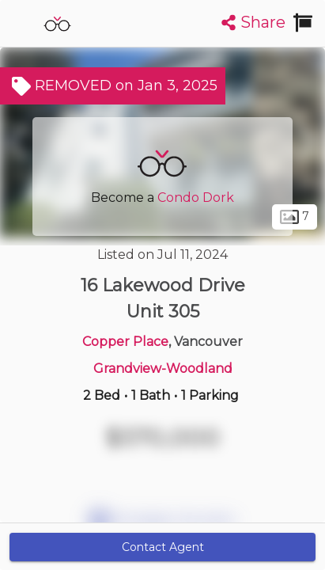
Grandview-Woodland (162, 368)
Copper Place (125, 341)
